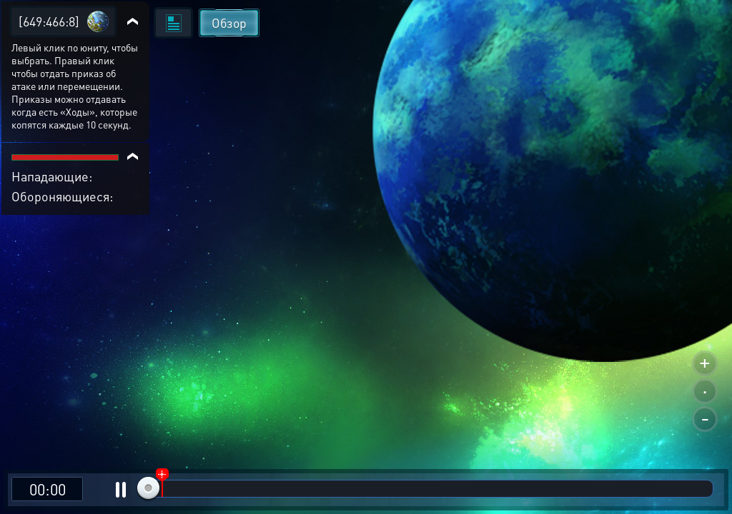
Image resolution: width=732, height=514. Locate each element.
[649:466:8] (49, 21)
